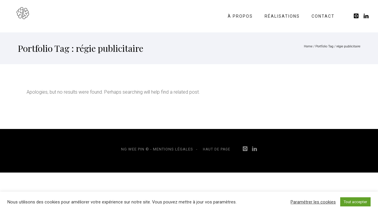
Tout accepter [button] (355, 202)
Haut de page (216, 149)
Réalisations (282, 16)
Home (308, 46)
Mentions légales (173, 149)
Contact (323, 16)
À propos (240, 16)
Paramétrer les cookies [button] (313, 202)
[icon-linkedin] (366, 16)
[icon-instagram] (358, 16)
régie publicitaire (348, 46)
